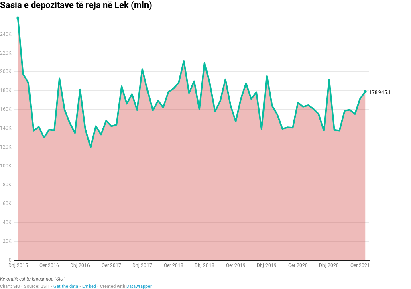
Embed (89, 286)
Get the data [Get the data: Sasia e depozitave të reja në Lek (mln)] (65, 286)
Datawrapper (139, 286)
